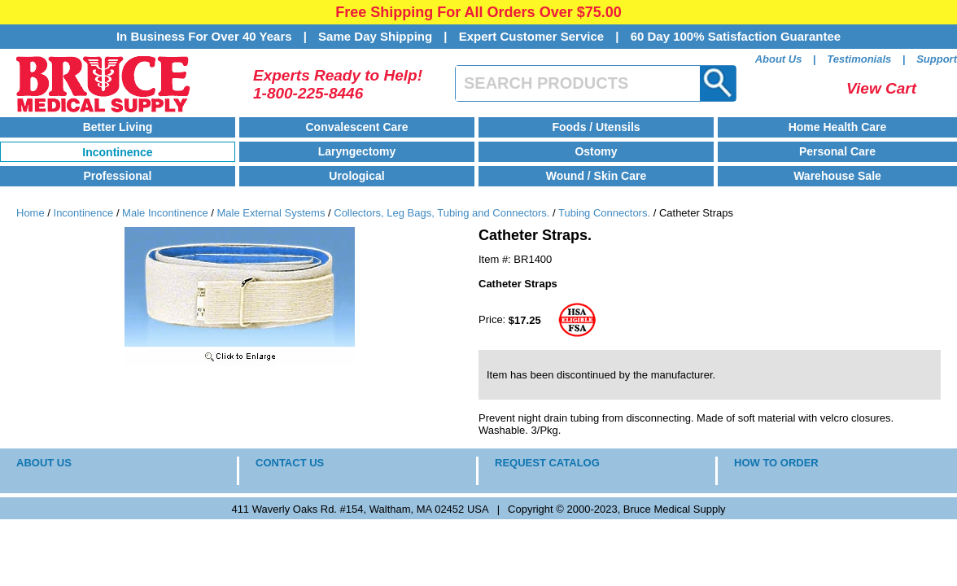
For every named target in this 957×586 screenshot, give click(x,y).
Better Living (118, 126)
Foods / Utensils (596, 126)
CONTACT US (290, 463)
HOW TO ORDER (776, 463)
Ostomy (596, 151)
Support (936, 59)
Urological (356, 175)
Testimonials (859, 59)
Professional (117, 175)
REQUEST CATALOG (547, 463)
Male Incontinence (165, 213)
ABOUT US (44, 463)
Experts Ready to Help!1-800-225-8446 (337, 84)
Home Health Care (838, 126)
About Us (778, 59)
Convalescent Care (356, 126)
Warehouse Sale (837, 175)
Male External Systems (270, 213)
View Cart (881, 88)
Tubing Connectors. (604, 213)
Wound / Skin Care (596, 175)
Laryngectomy (357, 151)
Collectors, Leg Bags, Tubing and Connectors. (441, 213)
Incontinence (117, 152)
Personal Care (837, 151)
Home (30, 213)
